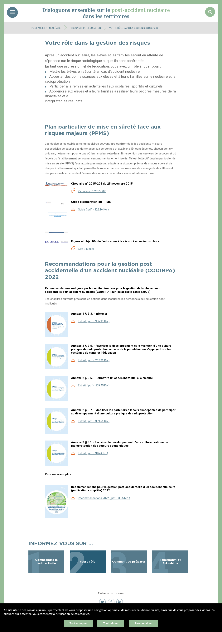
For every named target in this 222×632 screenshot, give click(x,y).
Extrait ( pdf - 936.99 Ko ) (93, 321)
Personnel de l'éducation (85, 28)
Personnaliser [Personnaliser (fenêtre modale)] (143, 623)
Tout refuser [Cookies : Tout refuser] (111, 623)
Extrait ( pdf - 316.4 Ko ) (93, 453)
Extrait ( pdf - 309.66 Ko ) (93, 421)
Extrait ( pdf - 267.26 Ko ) (93, 360)
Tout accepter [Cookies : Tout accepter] (78, 623)
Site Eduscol (86, 249)
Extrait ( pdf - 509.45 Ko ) (93, 385)
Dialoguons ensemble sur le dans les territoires (106, 13)
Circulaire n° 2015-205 (92, 191)
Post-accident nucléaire (46, 28)
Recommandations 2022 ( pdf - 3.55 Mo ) (104, 498)
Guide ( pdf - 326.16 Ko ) (93, 209)
